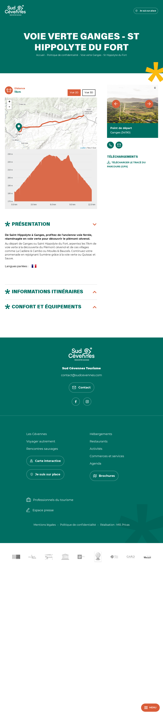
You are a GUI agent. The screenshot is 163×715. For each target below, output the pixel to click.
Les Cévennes (36, 434)
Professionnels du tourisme (49, 500)
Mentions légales (45, 524)
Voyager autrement (40, 441)
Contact (81, 387)
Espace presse (40, 510)
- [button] (9, 106)
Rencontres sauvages (42, 449)
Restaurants (99, 441)
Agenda (95, 463)
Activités (96, 449)
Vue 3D (89, 92)
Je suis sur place (146, 11)
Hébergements (101, 434)
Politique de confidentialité (78, 524)
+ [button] (9, 101)
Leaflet (83, 148)
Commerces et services (107, 456)
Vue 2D (74, 92)
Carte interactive (45, 461)
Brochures (104, 476)
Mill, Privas (123, 524)
